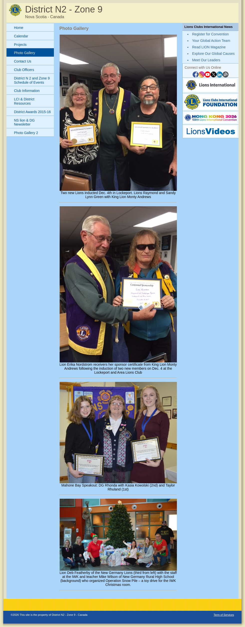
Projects (20, 45)
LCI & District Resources (24, 101)
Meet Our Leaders (206, 60)
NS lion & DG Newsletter (24, 122)
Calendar (21, 36)
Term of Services (224, 614)
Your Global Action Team (211, 41)
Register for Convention (210, 34)
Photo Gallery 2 (26, 133)
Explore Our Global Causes (213, 54)
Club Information (27, 91)
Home (18, 28)
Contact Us (22, 61)
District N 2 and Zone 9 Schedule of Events (32, 80)
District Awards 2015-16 (32, 112)
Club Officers (24, 70)
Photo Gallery (24, 53)
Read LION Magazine (209, 47)
